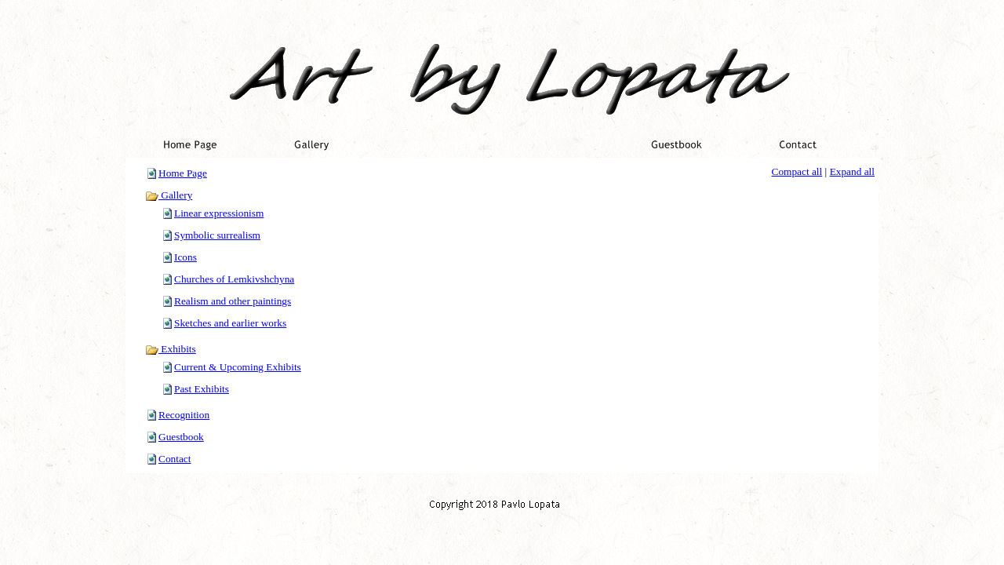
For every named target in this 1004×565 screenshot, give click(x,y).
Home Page (182, 173)
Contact (174, 459)
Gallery (168, 195)
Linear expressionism (219, 213)
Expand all (852, 171)
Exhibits (170, 349)
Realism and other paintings (232, 301)
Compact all (797, 171)
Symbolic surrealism (217, 235)
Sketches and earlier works (230, 323)
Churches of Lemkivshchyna (234, 279)
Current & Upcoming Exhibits (237, 367)
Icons (185, 257)
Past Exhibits (201, 389)
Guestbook (181, 437)
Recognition (183, 415)
